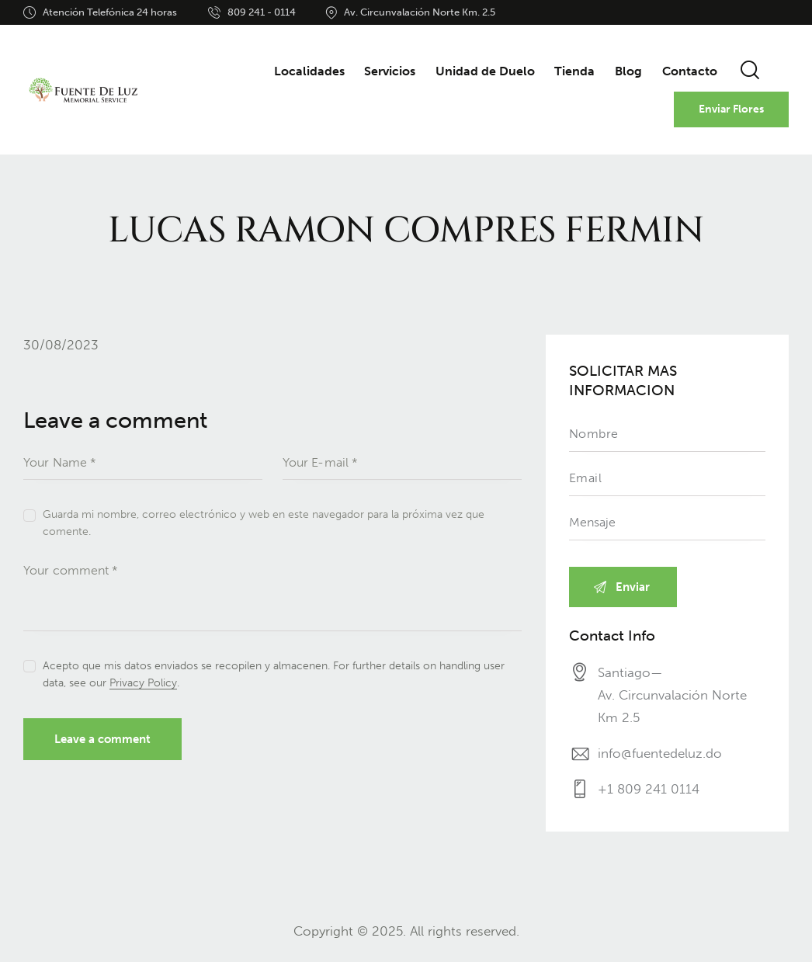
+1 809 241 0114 (648, 789)
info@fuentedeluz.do (660, 753)
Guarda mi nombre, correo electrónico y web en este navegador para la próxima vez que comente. (263, 523)
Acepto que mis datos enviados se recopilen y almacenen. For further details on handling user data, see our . (274, 674)
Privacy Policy (143, 683)
